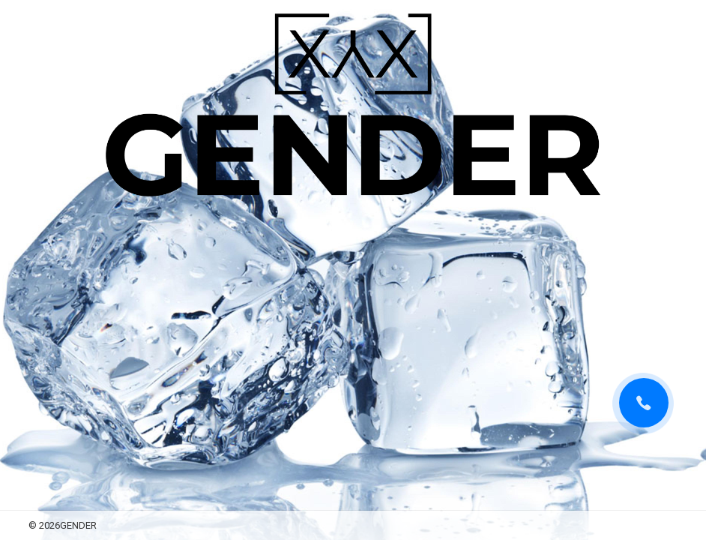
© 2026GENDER (62, 525)
